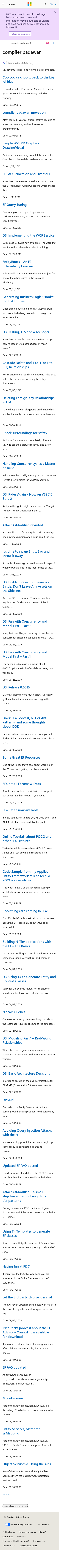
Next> (6, 1494)
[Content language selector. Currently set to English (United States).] (17, 1517)
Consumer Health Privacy (15, 1540)
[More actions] (53, 43)
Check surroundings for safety (25, 432)
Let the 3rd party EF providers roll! (28, 1297)
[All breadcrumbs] (5, 43)
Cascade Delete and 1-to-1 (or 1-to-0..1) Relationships (28, 364)
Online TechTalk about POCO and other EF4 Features (27, 838)
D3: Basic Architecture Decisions (26, 1073)
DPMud (8, 1099)
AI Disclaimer (9, 1531)
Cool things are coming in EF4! (25, 911)
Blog (41, 1531)
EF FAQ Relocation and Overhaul (26, 173)
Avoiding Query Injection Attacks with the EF (27, 1132)
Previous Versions (27, 1531)
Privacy (20, 1536)
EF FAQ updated (14, 1367)
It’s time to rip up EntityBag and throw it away (26, 553)
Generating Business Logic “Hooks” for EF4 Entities (29, 298)
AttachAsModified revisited (23, 525)
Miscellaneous (13, 1398)
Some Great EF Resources (21, 757)
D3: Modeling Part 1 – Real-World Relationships (27, 1040)
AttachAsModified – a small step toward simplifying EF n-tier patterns (24, 1196)
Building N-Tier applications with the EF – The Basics (27, 943)
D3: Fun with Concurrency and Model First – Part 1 (25, 654)
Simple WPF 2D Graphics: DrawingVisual (21, 145)
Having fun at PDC (16, 1266)
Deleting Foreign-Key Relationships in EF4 (28, 399)
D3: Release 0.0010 (16, 687)
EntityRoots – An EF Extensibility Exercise (18, 263)
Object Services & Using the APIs (27, 1464)
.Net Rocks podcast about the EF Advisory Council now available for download (27, 1332)
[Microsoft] (30, 4)
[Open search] (45, 4)
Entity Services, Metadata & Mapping (21, 1431)
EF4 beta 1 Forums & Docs (22, 783)
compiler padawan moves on (24, 112)
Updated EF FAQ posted (20, 1165)
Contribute (8, 1536)
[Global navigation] (3, 4)
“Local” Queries (14, 1012)
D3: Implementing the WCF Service (28, 235)
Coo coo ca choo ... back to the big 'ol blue (28, 79)
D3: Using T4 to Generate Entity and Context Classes (29, 978)
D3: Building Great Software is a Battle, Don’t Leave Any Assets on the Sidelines (27, 586)
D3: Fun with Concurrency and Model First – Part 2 (25, 623)
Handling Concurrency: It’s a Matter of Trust (29, 465)
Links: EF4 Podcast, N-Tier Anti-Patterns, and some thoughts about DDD (25, 722)
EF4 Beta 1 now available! (21, 810)
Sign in (53, 4)
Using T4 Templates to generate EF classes (26, 1233)
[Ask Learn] (48, 43)
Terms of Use (39, 1540)
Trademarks (8, 1545)
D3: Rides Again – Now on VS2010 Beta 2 (28, 496)
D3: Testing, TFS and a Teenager (26, 332)
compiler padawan (20, 42)
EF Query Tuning (15, 204)
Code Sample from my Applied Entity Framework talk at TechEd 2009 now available (26, 875)
